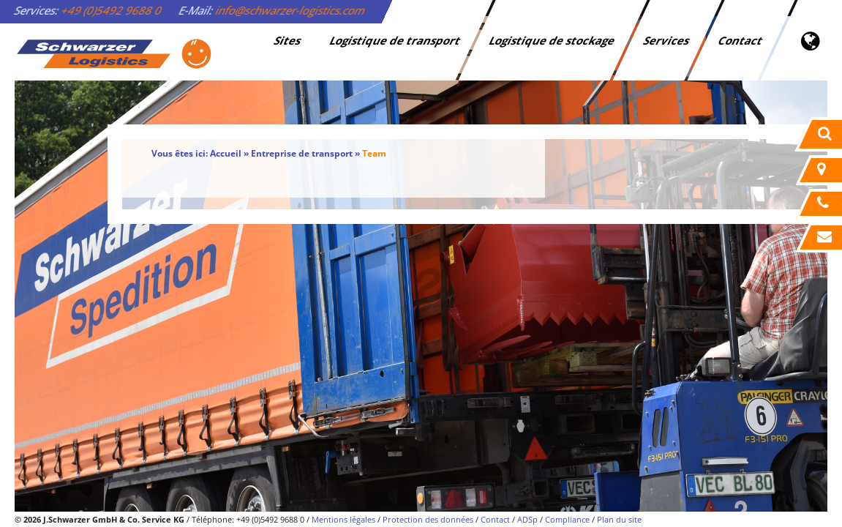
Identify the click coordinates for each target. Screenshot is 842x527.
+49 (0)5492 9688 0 (112, 10)
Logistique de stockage (553, 40)
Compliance (567, 519)
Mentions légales (343, 519)
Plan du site (619, 519)
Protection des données (428, 519)
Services (667, 40)
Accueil (225, 153)
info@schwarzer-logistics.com (291, 10)
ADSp (527, 519)
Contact (741, 40)
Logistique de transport (396, 40)
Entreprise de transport (302, 153)
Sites (288, 40)
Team (374, 153)
